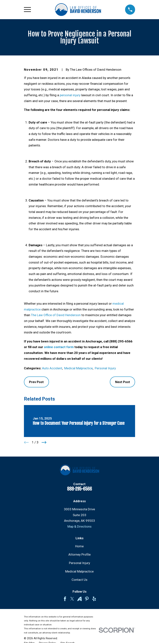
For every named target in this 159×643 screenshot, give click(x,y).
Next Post (122, 382)
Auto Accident (52, 368)
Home (79, 546)
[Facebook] (65, 599)
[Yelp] (94, 599)
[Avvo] (79, 599)
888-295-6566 (79, 489)
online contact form (59, 347)
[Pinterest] (87, 599)
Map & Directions (79, 526)
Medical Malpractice (78, 368)
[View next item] (44, 442)
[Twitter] (72, 599)
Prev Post (36, 382)
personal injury (70, 95)
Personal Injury (105, 368)
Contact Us (79, 580)
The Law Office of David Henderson (56, 315)
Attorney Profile (79, 554)
